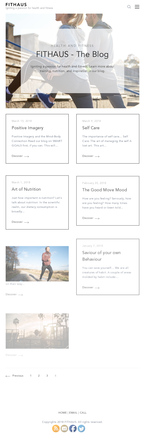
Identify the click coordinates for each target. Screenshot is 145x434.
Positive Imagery (28, 128)
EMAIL (73, 413)
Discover (17, 156)
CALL (83, 413)
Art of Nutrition (26, 190)
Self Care (91, 128)
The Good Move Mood (104, 192)
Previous (17, 376)
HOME (62, 413)
